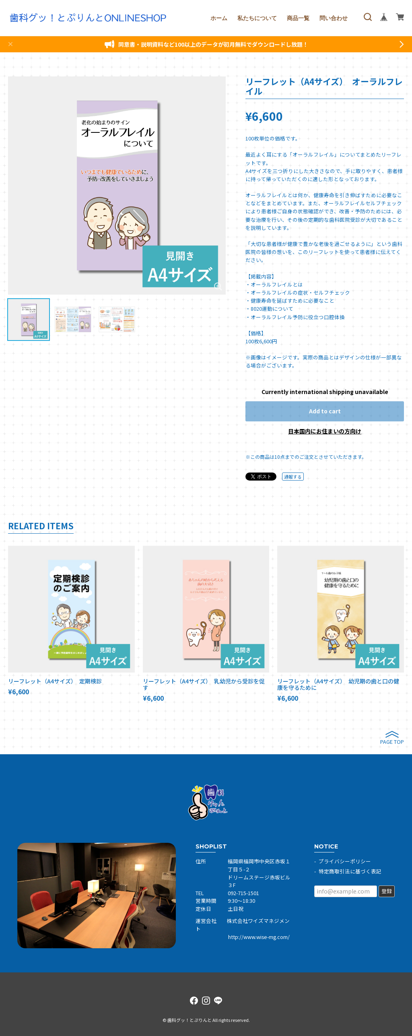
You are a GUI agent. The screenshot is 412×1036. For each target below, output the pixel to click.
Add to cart (325, 411)
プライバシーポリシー (345, 861)
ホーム (218, 18)
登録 (386, 891)
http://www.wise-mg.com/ (259, 937)
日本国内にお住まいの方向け (324, 431)
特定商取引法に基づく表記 (350, 871)
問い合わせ (333, 18)
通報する (293, 476)
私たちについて (257, 18)
